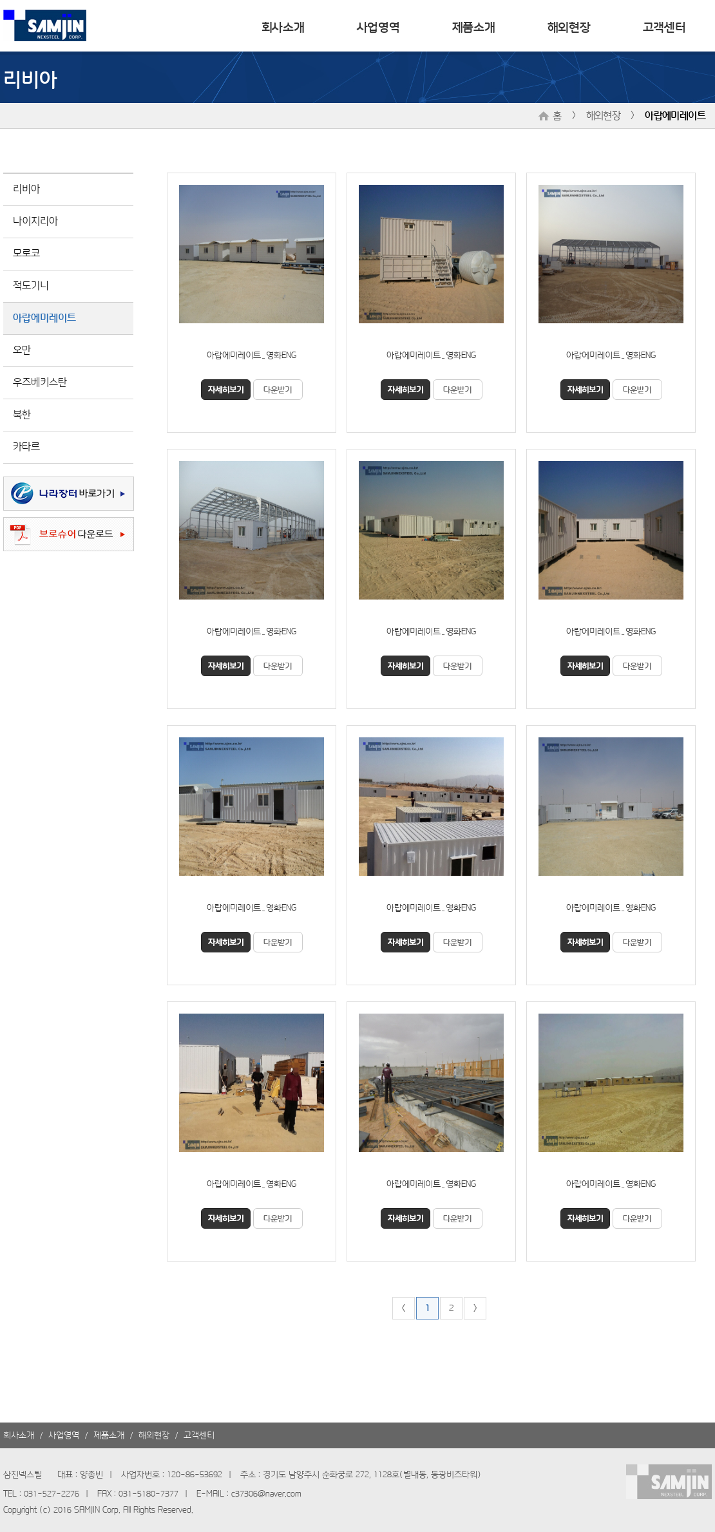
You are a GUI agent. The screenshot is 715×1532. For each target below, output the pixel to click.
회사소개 (283, 25)
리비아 (26, 188)
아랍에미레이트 (675, 114)
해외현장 (569, 25)
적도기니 (31, 284)
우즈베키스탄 (40, 381)
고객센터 (664, 25)
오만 (22, 349)
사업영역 (378, 25)
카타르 (26, 445)
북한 (22, 413)
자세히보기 (225, 389)
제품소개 (473, 25)
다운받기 (277, 389)
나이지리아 (35, 220)
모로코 (26, 252)
